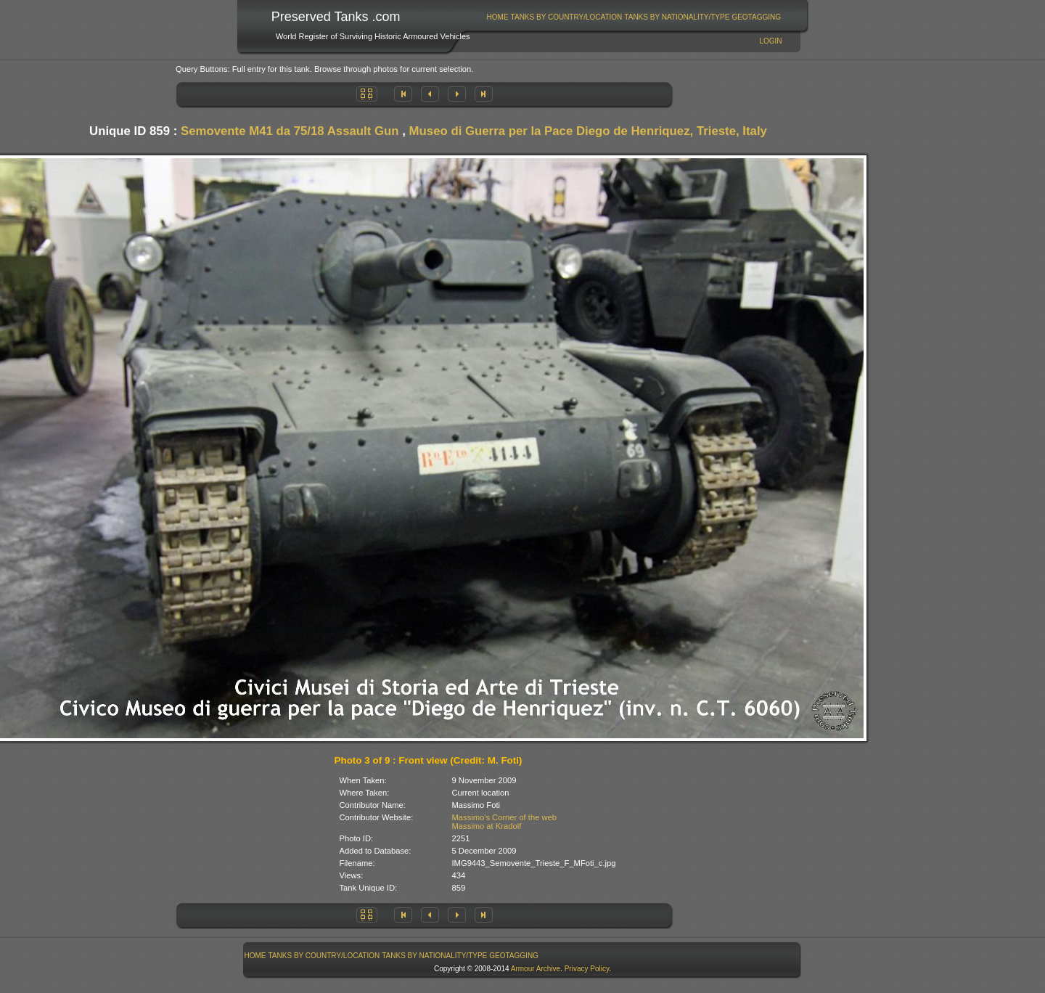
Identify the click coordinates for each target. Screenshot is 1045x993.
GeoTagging (756, 17)
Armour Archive (535, 969)
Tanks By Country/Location (567, 17)
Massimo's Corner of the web (504, 817)
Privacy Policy (587, 969)
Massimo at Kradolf (487, 826)
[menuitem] (497, 17)
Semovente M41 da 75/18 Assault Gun (290, 131)
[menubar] (633, 17)
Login (770, 41)
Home (498, 17)
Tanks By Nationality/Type (676, 17)
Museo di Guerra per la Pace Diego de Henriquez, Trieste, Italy (588, 131)
